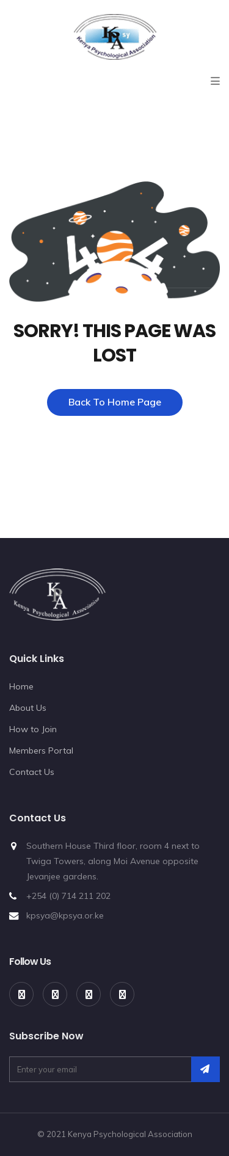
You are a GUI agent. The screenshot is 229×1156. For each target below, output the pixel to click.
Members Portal (41, 750)
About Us (27, 707)
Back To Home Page (114, 402)
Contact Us (31, 771)
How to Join (33, 729)
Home (21, 686)
